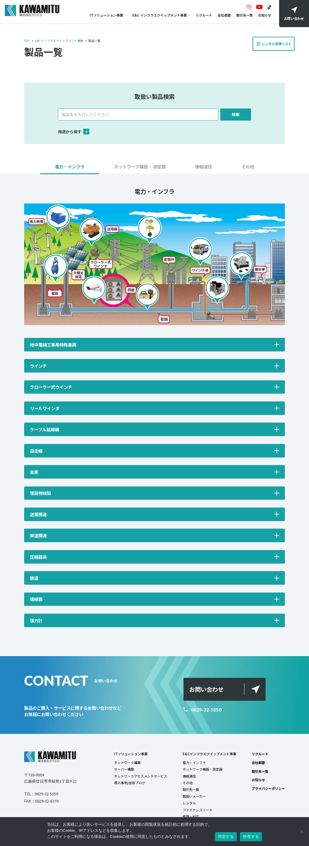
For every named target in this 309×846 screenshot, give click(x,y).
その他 (188, 782)
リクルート (204, 15)
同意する (226, 836)
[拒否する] (301, 832)
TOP (27, 41)
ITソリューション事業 (106, 15)
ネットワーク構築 (127, 762)
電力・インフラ (194, 762)
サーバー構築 (124, 769)
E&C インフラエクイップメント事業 (159, 15)
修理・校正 (191, 816)
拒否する (251, 836)
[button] (69, 168)
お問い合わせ (206, 689)
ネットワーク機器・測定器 (202, 769)
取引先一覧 (244, 15)
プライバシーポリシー (268, 788)
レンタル (189, 802)
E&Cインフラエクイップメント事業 (209, 753)
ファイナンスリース (197, 809)
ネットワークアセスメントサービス (140, 776)
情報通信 (189, 776)
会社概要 (224, 15)
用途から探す (73, 131)
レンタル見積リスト (275, 42)
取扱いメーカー (194, 796)
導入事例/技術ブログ (129, 782)
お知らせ (264, 15)
